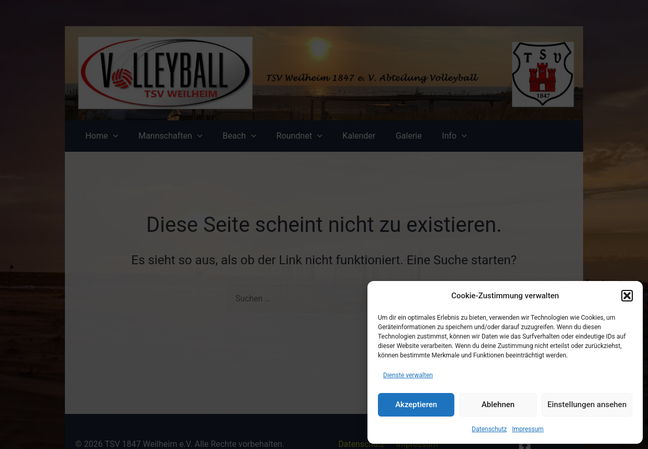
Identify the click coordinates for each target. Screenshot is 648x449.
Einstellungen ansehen (587, 404)
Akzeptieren (416, 404)
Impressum (527, 429)
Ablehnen (498, 404)
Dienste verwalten (408, 375)
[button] (627, 295)
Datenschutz (489, 429)
